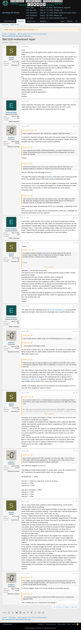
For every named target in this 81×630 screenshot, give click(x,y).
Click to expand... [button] (49, 267)
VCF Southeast (31, 15)
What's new (31, 21)
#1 (77, 46)
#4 (77, 217)
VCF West (29, 18)
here (36, 30)
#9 (77, 451)
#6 (77, 306)
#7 (77, 331)
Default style (7, 624)
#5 (77, 243)
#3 (77, 126)
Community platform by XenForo (40, 628)
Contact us (41, 624)
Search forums (14, 24)
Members (43, 21)
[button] (36, 21)
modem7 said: (27, 250)
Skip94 (6, 42)
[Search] (77, 21)
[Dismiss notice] (77, 30)
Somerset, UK (15, 65)
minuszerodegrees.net (57, 310)
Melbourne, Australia (13, 146)
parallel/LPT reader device (30, 379)
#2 (77, 101)
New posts (5, 24)
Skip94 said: (26, 147)
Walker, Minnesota (14, 121)
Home (73, 624)
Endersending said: (28, 130)
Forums (21, 21)
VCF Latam (30, 7)
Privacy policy (61, 624)
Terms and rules (51, 624)
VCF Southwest (31, 13)
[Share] (74, 46)
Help (68, 624)
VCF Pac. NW (31, 10)
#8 (77, 392)
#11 (76, 573)
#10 (76, 501)
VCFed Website (9, 21)
